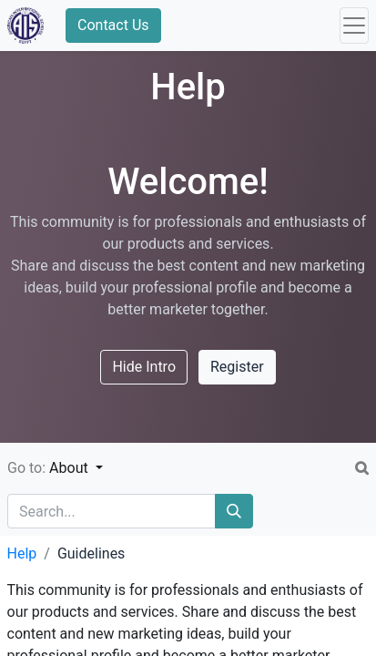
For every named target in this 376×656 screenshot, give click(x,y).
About (70, 468)
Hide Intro (144, 366)
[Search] (234, 511)
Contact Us (113, 25)
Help (22, 553)
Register (237, 366)
